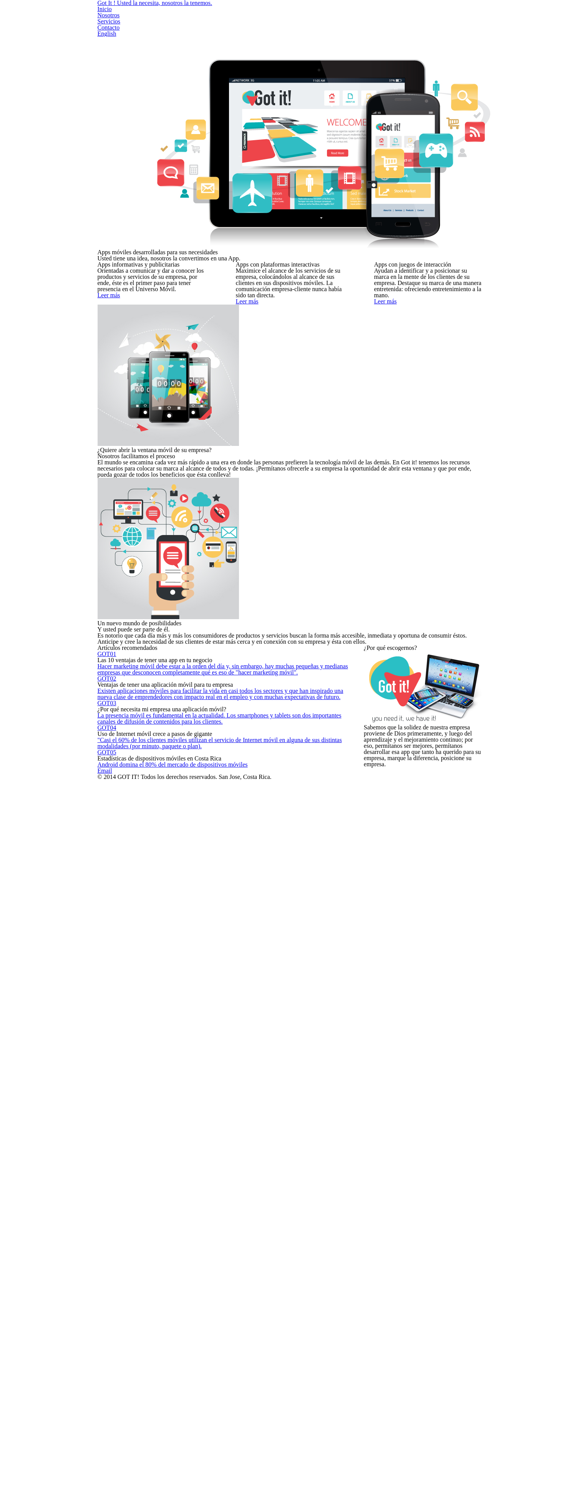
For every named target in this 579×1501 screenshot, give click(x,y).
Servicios (381, 14)
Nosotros (338, 14)
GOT (127, 907)
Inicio (300, 14)
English (463, 14)
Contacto (424, 14)
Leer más (159, 420)
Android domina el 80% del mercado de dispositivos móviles (224, 1175)
